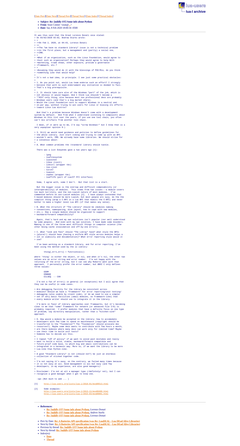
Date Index (91, 16)
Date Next (51, 16)
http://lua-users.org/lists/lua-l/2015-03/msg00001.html (76, 394)
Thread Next (78, 16)
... (70, 24)
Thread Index (105, 16)
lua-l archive (196, 11)
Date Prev (40, 16)
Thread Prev (64, 16)
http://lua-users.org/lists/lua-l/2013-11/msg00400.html (76, 391)
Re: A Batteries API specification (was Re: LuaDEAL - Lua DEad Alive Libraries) (97, 421)
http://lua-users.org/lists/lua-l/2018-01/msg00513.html (76, 384)
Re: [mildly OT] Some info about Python (68, 409)
